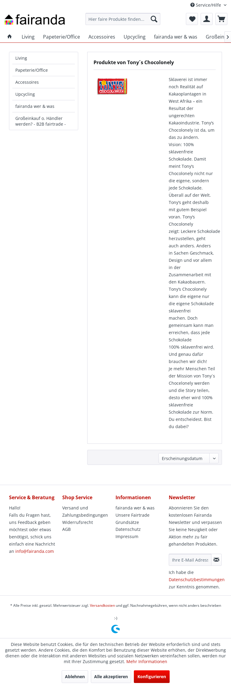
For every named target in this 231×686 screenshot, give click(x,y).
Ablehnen (75, 676)
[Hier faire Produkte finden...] (123, 19)
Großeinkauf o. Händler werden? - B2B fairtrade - (40, 121)
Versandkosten (102, 605)
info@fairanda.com (34, 551)
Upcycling (25, 94)
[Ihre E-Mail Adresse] (190, 560)
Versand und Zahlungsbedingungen (85, 511)
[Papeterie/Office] (61, 36)
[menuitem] (123, 19)
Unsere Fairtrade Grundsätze (132, 518)
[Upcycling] (134, 36)
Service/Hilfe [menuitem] (206, 5)
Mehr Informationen (146, 661)
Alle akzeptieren (111, 676)
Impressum (127, 536)
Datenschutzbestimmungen (197, 579)
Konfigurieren (151, 676)
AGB (66, 529)
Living (21, 58)
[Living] (28, 36)
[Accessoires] (101, 36)
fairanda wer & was (34, 106)
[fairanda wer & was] (176, 36)
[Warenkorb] (221, 19)
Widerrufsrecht (77, 522)
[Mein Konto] (207, 19)
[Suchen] (154, 19)
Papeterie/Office (31, 70)
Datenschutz (128, 529)
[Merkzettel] (192, 19)
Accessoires (27, 82)
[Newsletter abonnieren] (216, 560)
